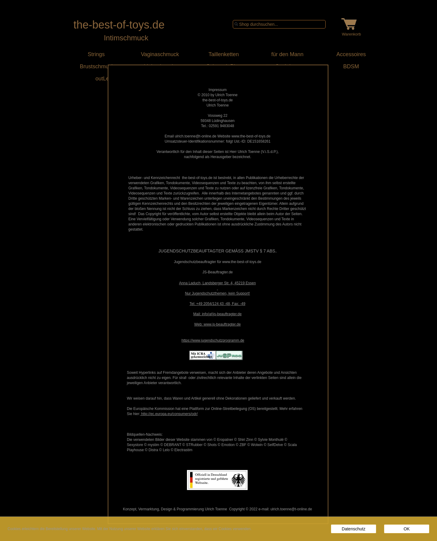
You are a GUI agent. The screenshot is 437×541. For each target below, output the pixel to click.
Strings (96, 54)
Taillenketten (223, 54)
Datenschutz (353, 528)
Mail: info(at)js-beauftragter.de (217, 314)
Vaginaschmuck (160, 54)
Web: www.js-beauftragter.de (217, 324)
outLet (96, 79)
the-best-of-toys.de (118, 25)
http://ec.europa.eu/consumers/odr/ (169, 414)
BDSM (351, 66)
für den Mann (287, 54)
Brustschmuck (96, 66)
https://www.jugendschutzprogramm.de (212, 340)
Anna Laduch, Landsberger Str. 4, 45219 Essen (217, 283)
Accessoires (351, 54)
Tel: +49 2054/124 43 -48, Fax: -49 (218, 304)
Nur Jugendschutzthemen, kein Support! (217, 293)
